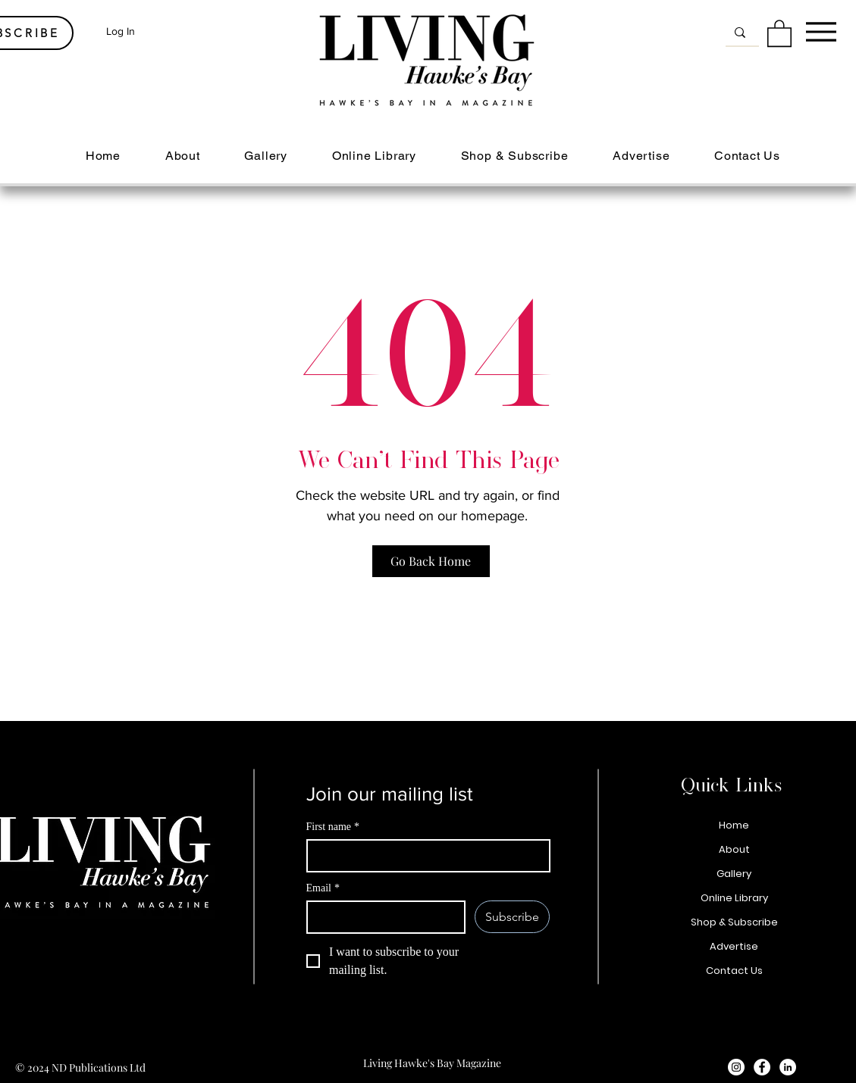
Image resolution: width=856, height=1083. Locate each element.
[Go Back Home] (431, 561)
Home (734, 825)
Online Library (734, 898)
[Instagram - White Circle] (736, 1067)
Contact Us (734, 970)
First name (333, 826)
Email (323, 888)
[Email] (382, 917)
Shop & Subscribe (734, 922)
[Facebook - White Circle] (762, 1067)
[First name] (424, 856)
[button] (779, 32)
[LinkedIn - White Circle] (787, 1067)
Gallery (733, 873)
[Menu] (821, 31)
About (734, 849)
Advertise (734, 946)
